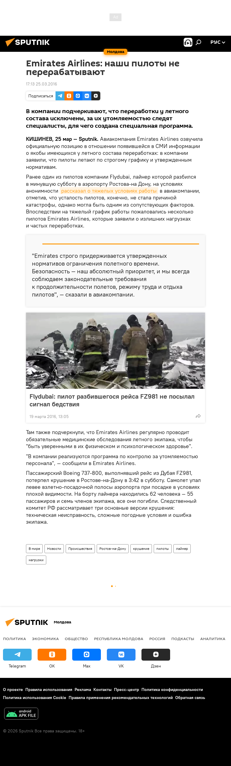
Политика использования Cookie (34, 697)
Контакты (102, 689)
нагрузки (36, 560)
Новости (54, 548)
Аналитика (212, 638)
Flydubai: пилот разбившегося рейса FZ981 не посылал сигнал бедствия (112, 400)
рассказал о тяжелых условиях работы (109, 190)
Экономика (45, 638)
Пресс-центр (126, 689)
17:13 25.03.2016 (41, 84)
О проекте (13, 689)
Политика (14, 638)
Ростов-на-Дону (112, 548)
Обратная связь (190, 697)
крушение (141, 548)
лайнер (182, 548)
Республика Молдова (118, 638)
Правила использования (48, 689)
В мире (34, 548)
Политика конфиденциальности (172, 689)
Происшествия (80, 548)
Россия (157, 638)
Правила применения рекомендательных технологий (121, 697)
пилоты (162, 548)
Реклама (83, 689)
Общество (76, 638)
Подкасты (182, 638)
